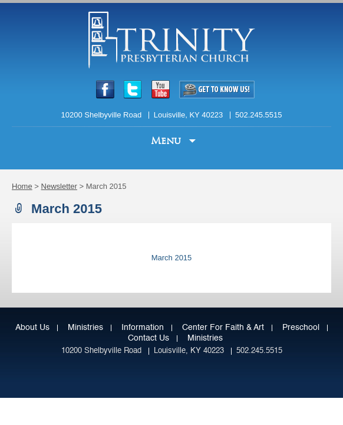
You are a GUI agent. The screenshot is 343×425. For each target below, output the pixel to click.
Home (22, 186)
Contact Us (148, 338)
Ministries (85, 327)
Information (142, 327)
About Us (32, 327)
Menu (167, 141)
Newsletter (59, 186)
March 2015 (171, 257)
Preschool (300, 327)
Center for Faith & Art (223, 327)
